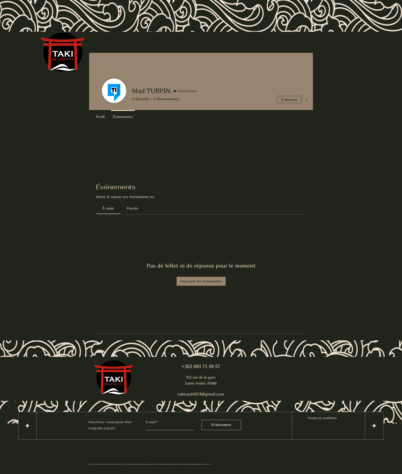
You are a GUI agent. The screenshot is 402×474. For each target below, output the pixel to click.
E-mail (151, 422)
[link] (108, 208)
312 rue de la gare (200, 377)
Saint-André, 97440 (201, 383)
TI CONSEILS (235, 446)
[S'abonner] (221, 425)
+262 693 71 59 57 (200, 366)
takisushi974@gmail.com (200, 394)
